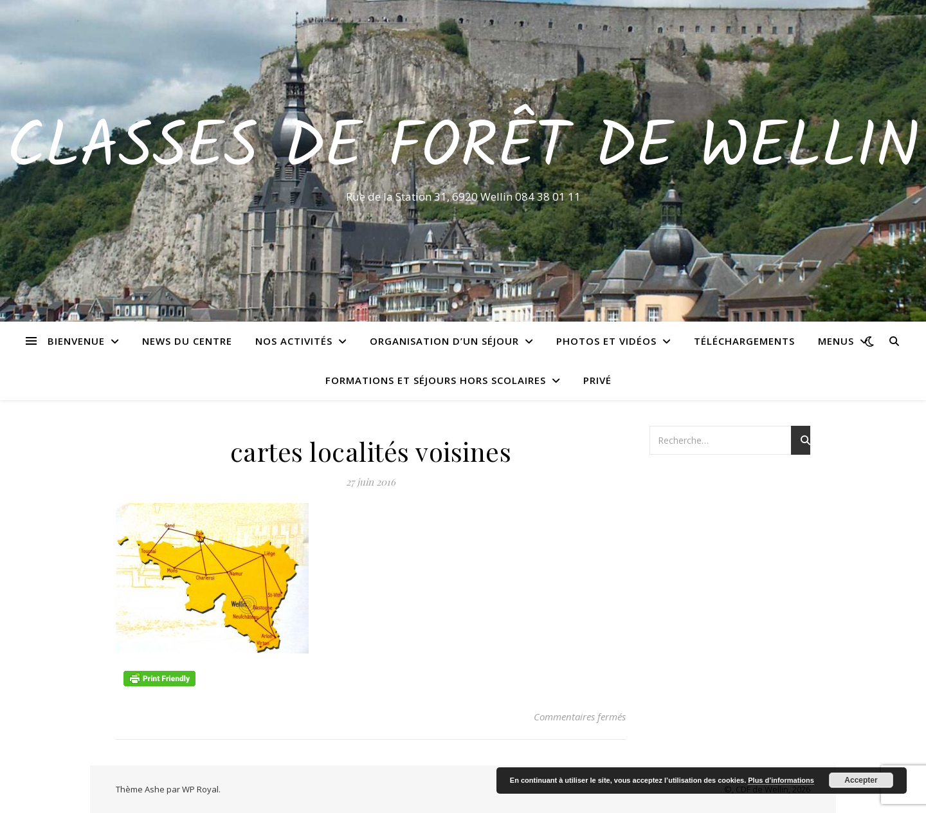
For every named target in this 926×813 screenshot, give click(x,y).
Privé (597, 380)
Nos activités (293, 340)
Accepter (860, 780)
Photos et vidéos (606, 340)
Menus (836, 340)
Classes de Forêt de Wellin (463, 149)
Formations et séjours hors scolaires (435, 380)
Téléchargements (744, 340)
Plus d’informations (781, 780)
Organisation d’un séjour (444, 340)
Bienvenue (76, 340)
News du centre (187, 340)
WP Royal (200, 789)
